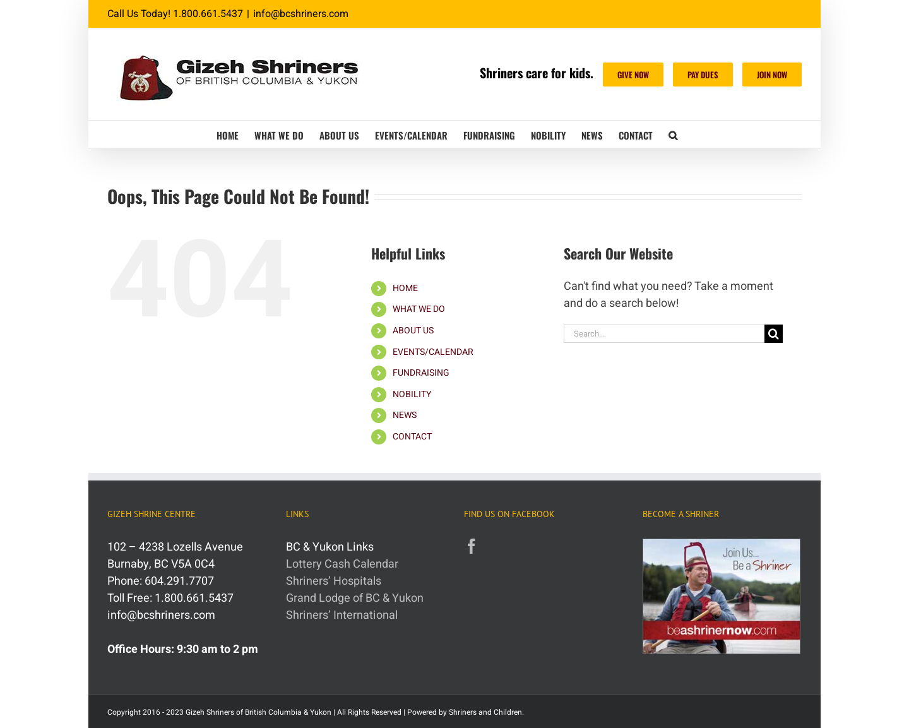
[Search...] (664, 334)
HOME (405, 288)
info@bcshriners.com (300, 13)
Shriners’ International (342, 615)
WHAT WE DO (419, 309)
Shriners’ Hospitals (333, 581)
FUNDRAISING (421, 372)
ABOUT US (413, 330)
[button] (672, 134)
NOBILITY (412, 394)
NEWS (405, 415)
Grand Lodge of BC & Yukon (355, 598)
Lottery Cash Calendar (342, 564)
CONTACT (412, 436)
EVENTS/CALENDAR (433, 352)
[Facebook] (471, 546)
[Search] (773, 334)
